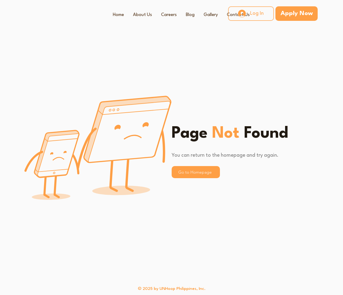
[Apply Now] (296, 13)
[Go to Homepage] (196, 172)
